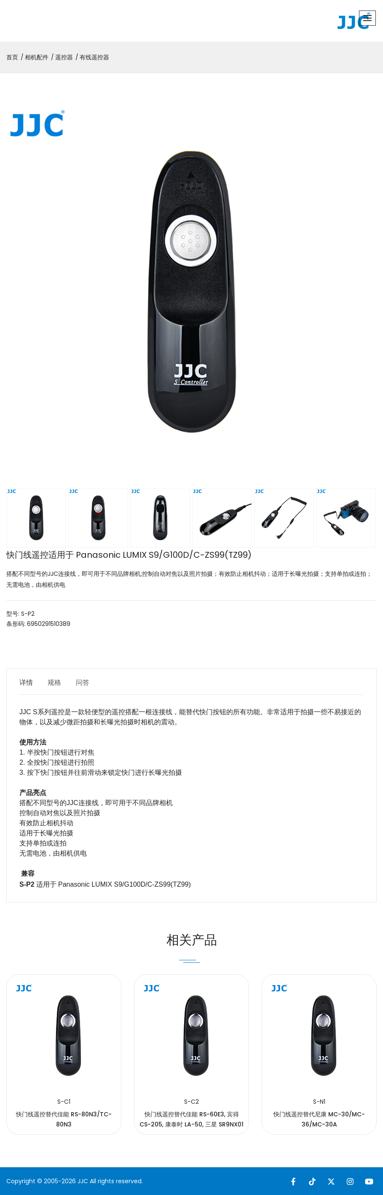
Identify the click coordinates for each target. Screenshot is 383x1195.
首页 (12, 57)
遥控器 (64, 57)
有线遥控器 (94, 57)
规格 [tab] (54, 682)
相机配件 (36, 57)
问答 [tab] (82, 682)
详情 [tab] (26, 682)
